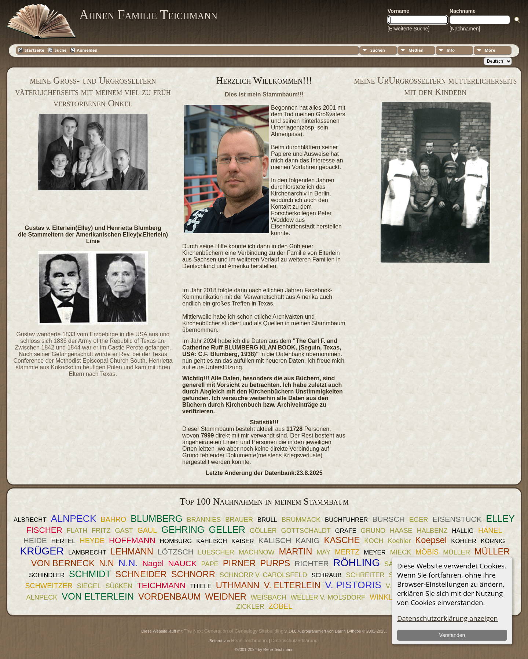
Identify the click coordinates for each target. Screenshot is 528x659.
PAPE (210, 564)
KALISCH (275, 540)
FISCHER (44, 530)
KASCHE (342, 540)
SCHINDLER (47, 575)
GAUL (147, 530)
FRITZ (101, 530)
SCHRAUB (327, 575)
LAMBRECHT (87, 552)
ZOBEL (280, 606)
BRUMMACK (301, 519)
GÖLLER (263, 530)
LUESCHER (216, 552)
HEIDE (35, 540)
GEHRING (183, 529)
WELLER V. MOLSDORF (328, 597)
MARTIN (295, 551)
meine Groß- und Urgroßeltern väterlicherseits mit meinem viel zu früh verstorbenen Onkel (92, 92)
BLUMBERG (156, 518)
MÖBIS (427, 552)
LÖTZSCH (176, 552)
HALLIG (463, 530)
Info (451, 50)
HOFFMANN (132, 540)
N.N (106, 563)
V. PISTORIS (353, 584)
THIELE (201, 586)
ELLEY (500, 518)
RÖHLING (356, 562)
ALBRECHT (30, 519)
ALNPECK (73, 518)
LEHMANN (132, 551)
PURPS (275, 563)
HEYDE (92, 541)
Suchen (377, 50)
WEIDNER (225, 596)
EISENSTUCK (456, 519)
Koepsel (431, 540)
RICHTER (311, 563)
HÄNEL (490, 530)
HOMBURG (176, 541)
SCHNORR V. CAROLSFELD (263, 575)
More (490, 50)
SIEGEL (89, 586)
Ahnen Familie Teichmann (148, 14)
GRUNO (372, 530)
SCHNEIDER (141, 574)
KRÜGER (42, 551)
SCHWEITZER (49, 586)
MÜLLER (456, 552)
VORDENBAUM (169, 596)
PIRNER (239, 563)
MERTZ (347, 552)
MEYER (375, 552)
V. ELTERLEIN (292, 585)
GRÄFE (345, 530)
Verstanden (452, 635)
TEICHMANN (161, 585)
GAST (124, 530)
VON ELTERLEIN (98, 596)
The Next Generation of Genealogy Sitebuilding (233, 631)
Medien (415, 50)
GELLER (227, 529)
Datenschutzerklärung (294, 640)
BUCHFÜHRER (346, 519)
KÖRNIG (493, 541)
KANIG (307, 540)
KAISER (242, 541)
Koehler (399, 541)
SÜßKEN (118, 586)
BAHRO (113, 519)
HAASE (401, 530)
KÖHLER (463, 541)
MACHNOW (257, 552)
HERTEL (63, 541)
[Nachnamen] (465, 29)
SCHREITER (365, 575)
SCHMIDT (90, 574)
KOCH (374, 541)
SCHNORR (193, 574)
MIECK (400, 552)
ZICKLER (250, 606)
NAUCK (182, 563)
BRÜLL (267, 519)
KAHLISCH (211, 541)
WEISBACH (268, 597)
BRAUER (239, 519)
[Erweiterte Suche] (408, 29)
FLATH (77, 530)
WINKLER (386, 597)
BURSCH (388, 519)
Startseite (34, 50)
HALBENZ (432, 530)
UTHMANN (238, 585)
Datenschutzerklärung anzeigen (447, 618)
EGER (418, 519)
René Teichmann (249, 640)
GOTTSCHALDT (305, 530)
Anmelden (87, 50)
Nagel (153, 563)
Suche (61, 50)
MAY (323, 552)
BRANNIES (204, 519)
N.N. (128, 562)
